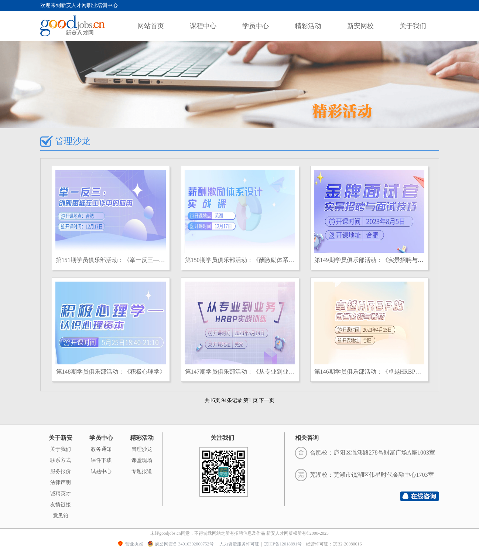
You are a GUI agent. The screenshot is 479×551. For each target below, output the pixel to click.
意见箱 (60, 515)
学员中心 (255, 26)
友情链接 (60, 504)
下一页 (266, 400)
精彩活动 (308, 26)
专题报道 (141, 471)
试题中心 (101, 471)
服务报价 (60, 471)
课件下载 (101, 460)
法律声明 (60, 482)
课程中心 (203, 26)
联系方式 (60, 460)
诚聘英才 (60, 493)
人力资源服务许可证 (239, 544)
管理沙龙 (141, 449)
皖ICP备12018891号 (283, 544)
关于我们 (413, 26)
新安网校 (360, 26)
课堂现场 (141, 460)
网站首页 (150, 26)
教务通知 (101, 449)
